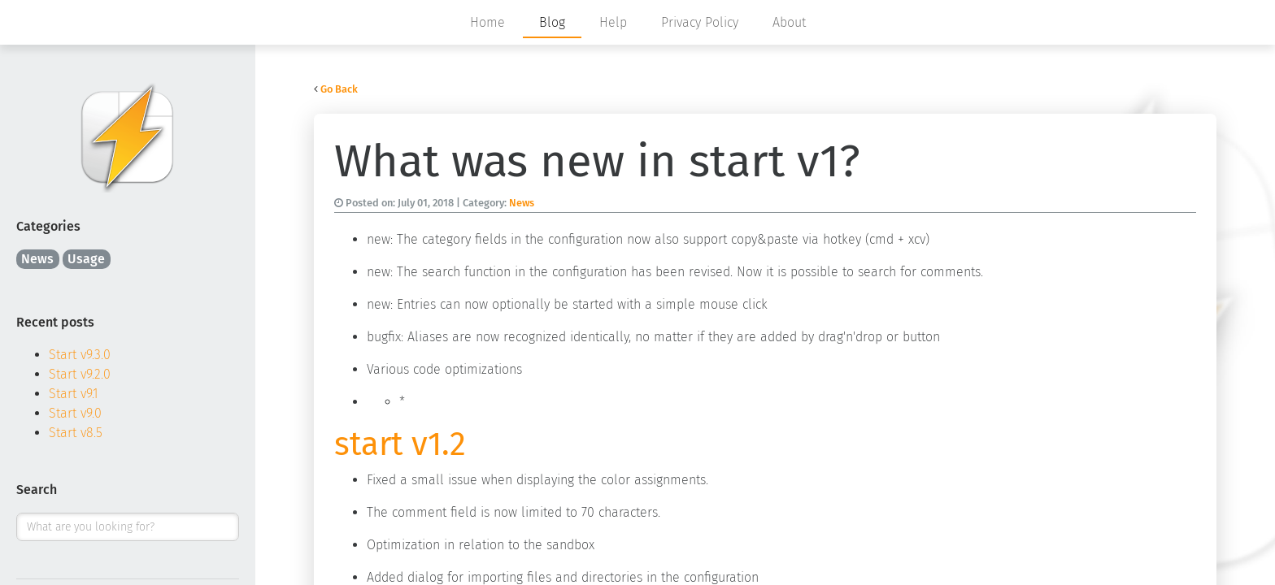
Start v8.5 (75, 432)
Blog (552, 22)
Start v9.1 (73, 393)
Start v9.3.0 (80, 354)
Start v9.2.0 (80, 374)
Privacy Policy (699, 22)
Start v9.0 (75, 413)
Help (613, 22)
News (37, 258)
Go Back (339, 89)
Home (487, 22)
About (789, 22)
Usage (86, 258)
